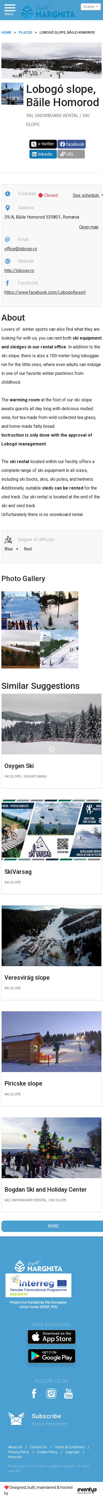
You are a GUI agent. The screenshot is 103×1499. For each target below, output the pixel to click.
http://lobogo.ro (19, 270)
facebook (72, 144)
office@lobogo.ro (20, 248)
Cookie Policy (47, 1452)
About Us (15, 1447)
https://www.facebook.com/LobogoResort (45, 292)
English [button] (89, 7)
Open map (89, 227)
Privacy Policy (18, 1452)
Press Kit (15, 1457)
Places (25, 32)
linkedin (42, 154)
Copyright (72, 1452)
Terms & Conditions (70, 1447)
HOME (6, 32)
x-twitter (42, 144)
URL (67, 154)
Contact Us (38, 1447)
